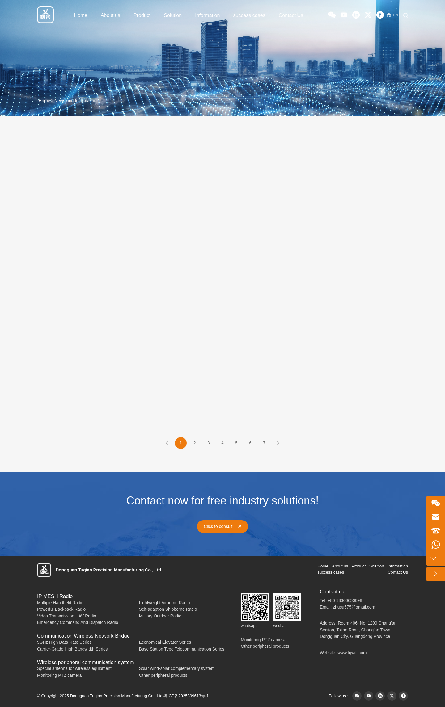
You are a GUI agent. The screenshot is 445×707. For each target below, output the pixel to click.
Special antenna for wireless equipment (74, 668)
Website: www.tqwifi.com (343, 653)
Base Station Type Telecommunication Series (181, 649)
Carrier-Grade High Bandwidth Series (72, 649)
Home (80, 15)
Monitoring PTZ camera (59, 675)
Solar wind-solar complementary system (177, 668)
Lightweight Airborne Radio (164, 602)
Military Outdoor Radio (160, 616)
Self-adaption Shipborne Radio (168, 609)
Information (207, 15)
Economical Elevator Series (165, 642)
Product (142, 15)
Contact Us (291, 15)
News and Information (75, 100)
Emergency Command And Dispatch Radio (77, 622)
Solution (173, 15)
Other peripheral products (163, 675)
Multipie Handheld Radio (60, 602)
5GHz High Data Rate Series (64, 642)
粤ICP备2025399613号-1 (186, 695)
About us (110, 15)
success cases (249, 15)
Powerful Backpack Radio (61, 609)
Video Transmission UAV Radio (66, 616)
